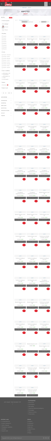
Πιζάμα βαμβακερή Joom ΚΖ (20, 127)
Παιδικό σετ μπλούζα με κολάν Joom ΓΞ (44, 237)
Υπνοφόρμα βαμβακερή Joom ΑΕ (32, 171)
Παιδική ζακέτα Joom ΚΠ (20, 368)
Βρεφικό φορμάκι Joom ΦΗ (20, 215)
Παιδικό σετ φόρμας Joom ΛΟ (44, 83)
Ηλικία (3, 52)
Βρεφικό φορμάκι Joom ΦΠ (32, 215)
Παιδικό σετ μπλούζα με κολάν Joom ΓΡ (32, 368)
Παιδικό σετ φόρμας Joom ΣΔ (44, 325)
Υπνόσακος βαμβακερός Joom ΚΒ (20, 171)
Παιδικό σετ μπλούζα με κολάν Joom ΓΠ (44, 303)
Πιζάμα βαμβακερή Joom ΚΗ (32, 127)
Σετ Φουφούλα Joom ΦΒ (32, 281)
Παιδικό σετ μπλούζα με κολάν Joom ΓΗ (32, 390)
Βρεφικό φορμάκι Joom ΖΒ (44, 193)
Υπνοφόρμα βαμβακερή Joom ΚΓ (20, 193)
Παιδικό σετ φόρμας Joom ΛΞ (32, 325)
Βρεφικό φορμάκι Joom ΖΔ (20, 303)
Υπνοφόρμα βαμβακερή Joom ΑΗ (44, 281)
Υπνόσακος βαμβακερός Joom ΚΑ (44, 149)
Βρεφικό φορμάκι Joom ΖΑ (20, 39)
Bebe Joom (24, 7)
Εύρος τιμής (5, 87)
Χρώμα (3, 82)
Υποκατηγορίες (5, 20)
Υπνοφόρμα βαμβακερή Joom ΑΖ (44, 171)
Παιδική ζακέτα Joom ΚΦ (32, 61)
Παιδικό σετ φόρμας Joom (20, 83)
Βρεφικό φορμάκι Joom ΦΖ (32, 39)
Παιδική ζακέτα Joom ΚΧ (32, 237)
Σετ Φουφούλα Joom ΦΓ (20, 346)
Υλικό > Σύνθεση (6, 70)
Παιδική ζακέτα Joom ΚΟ (20, 390)
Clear (11, 17)
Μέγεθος (4, 33)
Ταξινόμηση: (24, 21)
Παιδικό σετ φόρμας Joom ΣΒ (20, 281)
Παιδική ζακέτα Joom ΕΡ (20, 237)
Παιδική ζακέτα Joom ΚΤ (20, 61)
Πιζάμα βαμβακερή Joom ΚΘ (44, 127)
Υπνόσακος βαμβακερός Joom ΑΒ (20, 149)
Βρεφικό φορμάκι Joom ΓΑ (44, 368)
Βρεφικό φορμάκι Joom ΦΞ (32, 303)
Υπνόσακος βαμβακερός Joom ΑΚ (32, 149)
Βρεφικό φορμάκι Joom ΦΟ (44, 39)
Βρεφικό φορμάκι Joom (32, 343)
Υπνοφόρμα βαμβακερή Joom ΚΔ (32, 193)
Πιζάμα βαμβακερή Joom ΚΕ (44, 105)
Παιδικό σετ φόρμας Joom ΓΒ (32, 259)
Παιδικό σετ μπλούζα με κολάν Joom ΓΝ (44, 61)
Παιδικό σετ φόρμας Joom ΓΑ (32, 83)
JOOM (20, 36)
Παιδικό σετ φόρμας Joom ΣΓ (32, 105)
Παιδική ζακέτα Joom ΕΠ (44, 215)
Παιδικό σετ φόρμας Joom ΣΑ (20, 105)
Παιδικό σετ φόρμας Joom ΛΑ (44, 259)
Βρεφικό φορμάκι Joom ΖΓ (44, 346)
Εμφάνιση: (44, 21)
